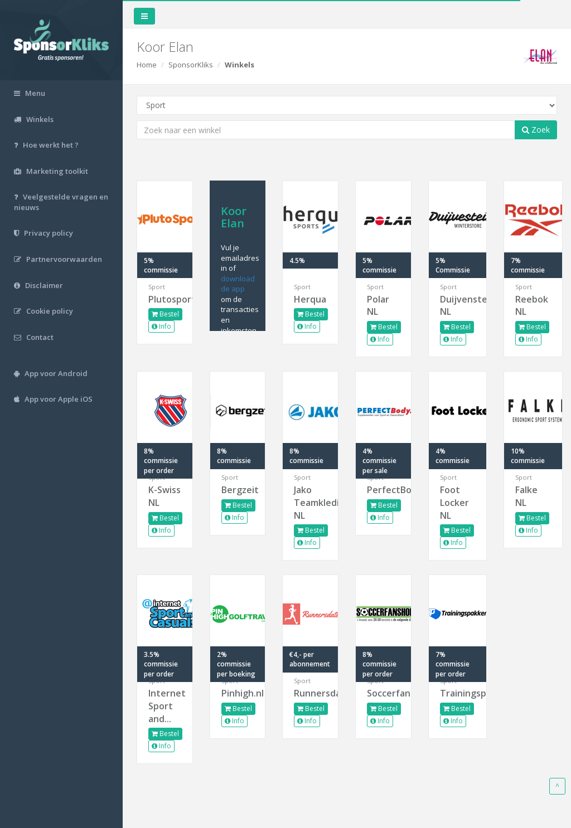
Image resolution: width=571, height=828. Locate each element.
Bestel (165, 314)
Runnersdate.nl (310, 693)
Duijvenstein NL (458, 305)
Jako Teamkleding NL (310, 503)
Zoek (536, 129)
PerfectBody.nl (383, 490)
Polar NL (378, 305)
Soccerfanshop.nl (383, 693)
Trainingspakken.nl (458, 693)
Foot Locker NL (454, 503)
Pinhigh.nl (237, 693)
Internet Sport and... (164, 706)
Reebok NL (531, 305)
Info (161, 326)
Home (147, 65)
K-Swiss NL (164, 496)
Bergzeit (237, 490)
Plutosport (164, 299)
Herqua (310, 299)
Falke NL (526, 496)
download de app (238, 284)
